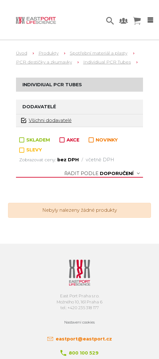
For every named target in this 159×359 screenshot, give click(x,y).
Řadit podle (102, 173)
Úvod (21, 53)
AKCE (70, 140)
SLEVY (30, 150)
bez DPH (68, 160)
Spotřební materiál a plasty (98, 53)
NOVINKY (103, 140)
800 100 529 (84, 353)
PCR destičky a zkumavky (44, 62)
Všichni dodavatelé (46, 120)
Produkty (48, 53)
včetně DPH (100, 160)
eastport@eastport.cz (84, 339)
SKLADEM (35, 140)
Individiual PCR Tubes (107, 62)
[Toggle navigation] (150, 20)
